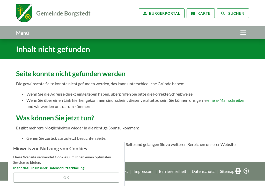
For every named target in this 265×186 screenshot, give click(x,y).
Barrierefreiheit (172, 171)
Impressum (143, 171)
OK (66, 177)
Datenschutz (203, 171)
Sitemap (227, 171)
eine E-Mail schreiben (226, 100)
